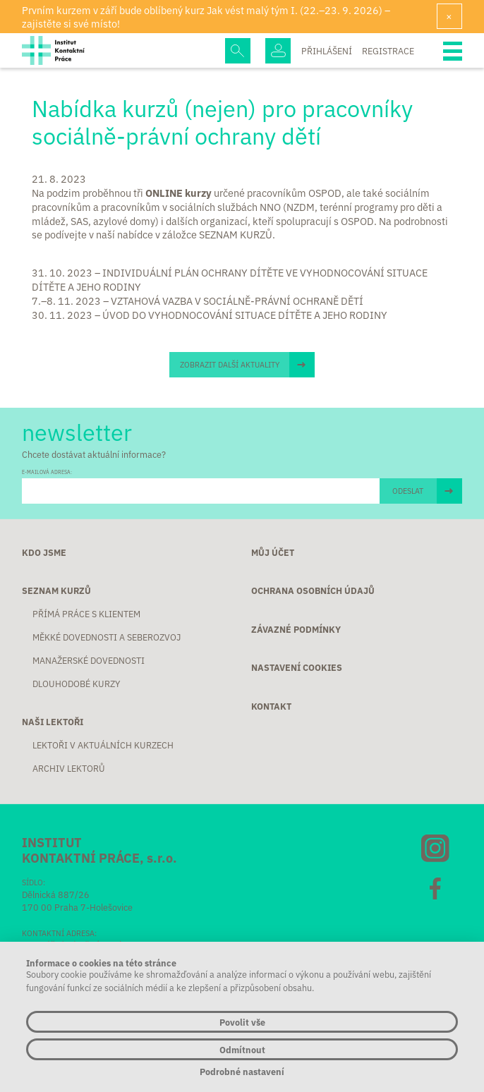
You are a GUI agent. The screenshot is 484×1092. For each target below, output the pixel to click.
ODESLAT (407, 490)
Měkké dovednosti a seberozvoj (106, 637)
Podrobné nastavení (242, 1071)
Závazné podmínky (296, 629)
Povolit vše (242, 1022)
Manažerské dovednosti (88, 660)
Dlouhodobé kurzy (76, 683)
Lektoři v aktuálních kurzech (103, 745)
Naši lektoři (52, 721)
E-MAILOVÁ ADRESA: (47, 472)
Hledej (237, 50)
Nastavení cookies (296, 667)
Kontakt (271, 706)
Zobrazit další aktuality (229, 364)
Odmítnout (242, 1049)
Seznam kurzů (56, 590)
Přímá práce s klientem (86, 613)
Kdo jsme (44, 552)
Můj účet (272, 552)
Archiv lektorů (68, 768)
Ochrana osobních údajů (313, 590)
